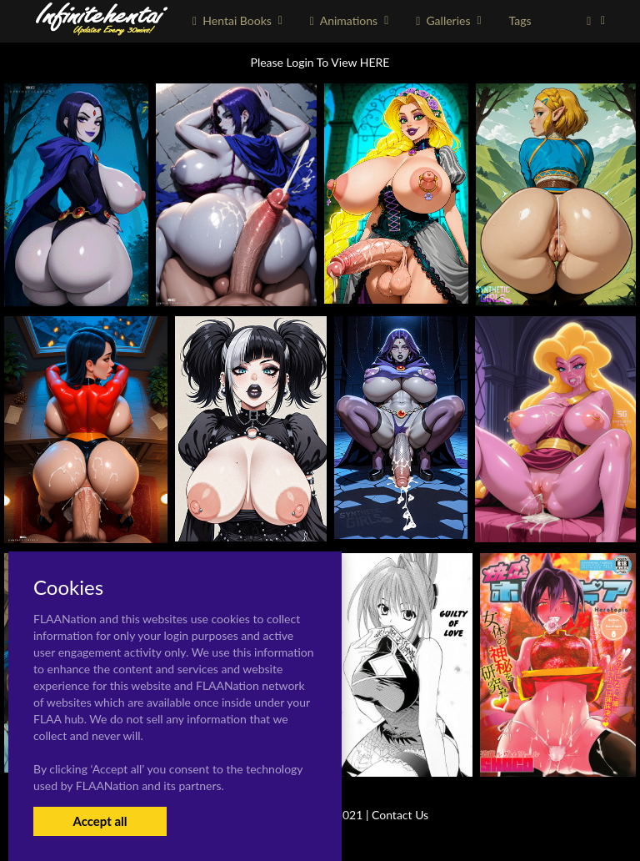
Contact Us (400, 815)
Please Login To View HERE (320, 62)
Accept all (99, 820)
